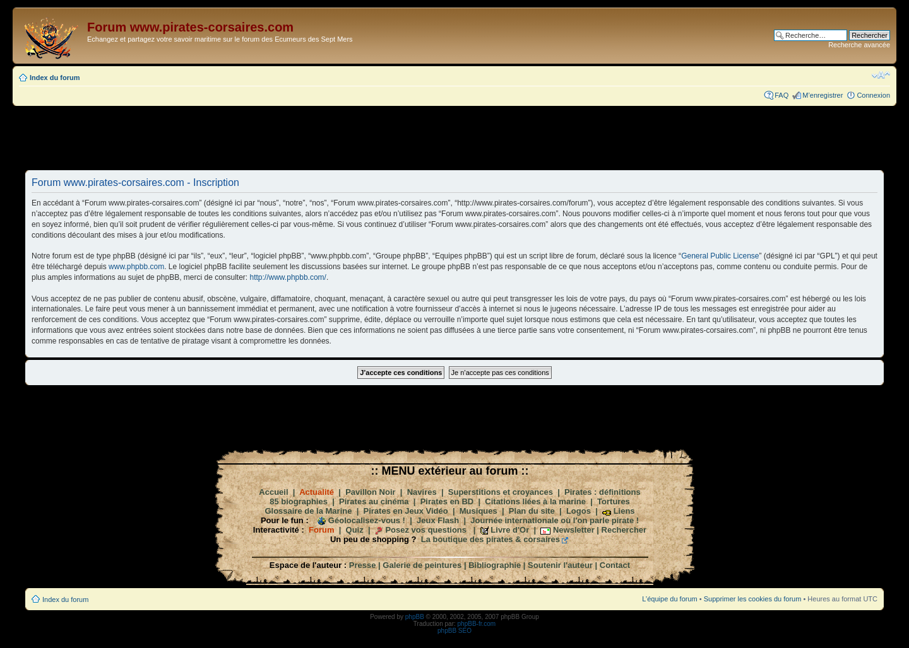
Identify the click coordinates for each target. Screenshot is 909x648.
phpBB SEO (454, 630)
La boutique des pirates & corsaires (490, 539)
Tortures (613, 501)
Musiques (478, 511)
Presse (362, 565)
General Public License (720, 256)
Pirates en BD (447, 501)
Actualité (316, 492)
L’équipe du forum (669, 599)
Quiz (355, 530)
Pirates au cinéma (374, 501)
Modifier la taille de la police (881, 75)
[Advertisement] (454, 137)
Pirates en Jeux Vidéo (406, 511)
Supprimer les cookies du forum (753, 599)
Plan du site (532, 511)
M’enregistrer (822, 95)
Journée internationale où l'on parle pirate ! (554, 520)
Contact (615, 565)
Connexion (873, 95)
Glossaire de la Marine (308, 511)
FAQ (781, 95)
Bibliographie (494, 565)
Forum (321, 530)
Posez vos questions (425, 530)
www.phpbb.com (136, 266)
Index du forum (55, 77)
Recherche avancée (859, 45)
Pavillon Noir (370, 492)
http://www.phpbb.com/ (288, 277)
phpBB (414, 616)
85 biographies (299, 501)
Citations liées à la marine (535, 501)
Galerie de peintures (422, 565)
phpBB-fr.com (477, 623)
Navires (422, 492)
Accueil (273, 492)
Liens (624, 511)
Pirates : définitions (602, 492)
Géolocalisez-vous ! (366, 520)
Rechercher (624, 530)
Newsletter (574, 530)
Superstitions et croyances (500, 492)
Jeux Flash (438, 520)
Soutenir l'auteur (560, 565)
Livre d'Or (509, 530)
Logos (578, 511)
